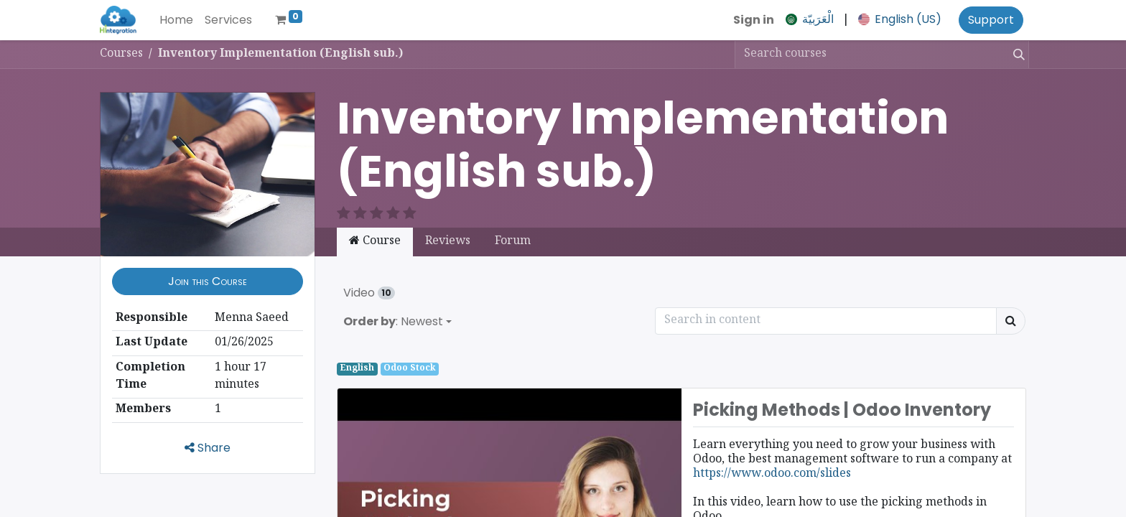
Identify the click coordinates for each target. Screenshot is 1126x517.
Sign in (753, 19)
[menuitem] (176, 20)
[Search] (1016, 54)
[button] (207, 264)
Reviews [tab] (447, 224)
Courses (121, 54)
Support (991, 19)
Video (369, 275)
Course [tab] (375, 224)
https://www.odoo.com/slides (772, 457)
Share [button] (208, 430)
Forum (513, 224)
